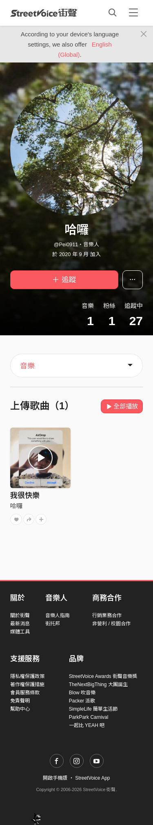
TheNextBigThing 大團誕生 (98, 684)
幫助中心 (20, 709)
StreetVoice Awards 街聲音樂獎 (103, 676)
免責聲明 (20, 701)
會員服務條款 (25, 693)
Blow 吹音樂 (82, 693)
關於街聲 (20, 615)
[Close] (144, 34)
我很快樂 (25, 495)
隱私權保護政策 (27, 676)
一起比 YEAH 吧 (86, 725)
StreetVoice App (92, 778)
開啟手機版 (55, 778)
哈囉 (16, 505)
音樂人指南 (57, 615)
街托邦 (52, 624)
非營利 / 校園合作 (111, 624)
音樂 (27, 366)
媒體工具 (20, 632)
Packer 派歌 (82, 701)
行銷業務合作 (107, 615)
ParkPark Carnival (89, 717)
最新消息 (20, 624)
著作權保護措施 (27, 684)
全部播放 (122, 406)
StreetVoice (44, 13)
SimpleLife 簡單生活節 (93, 709)
